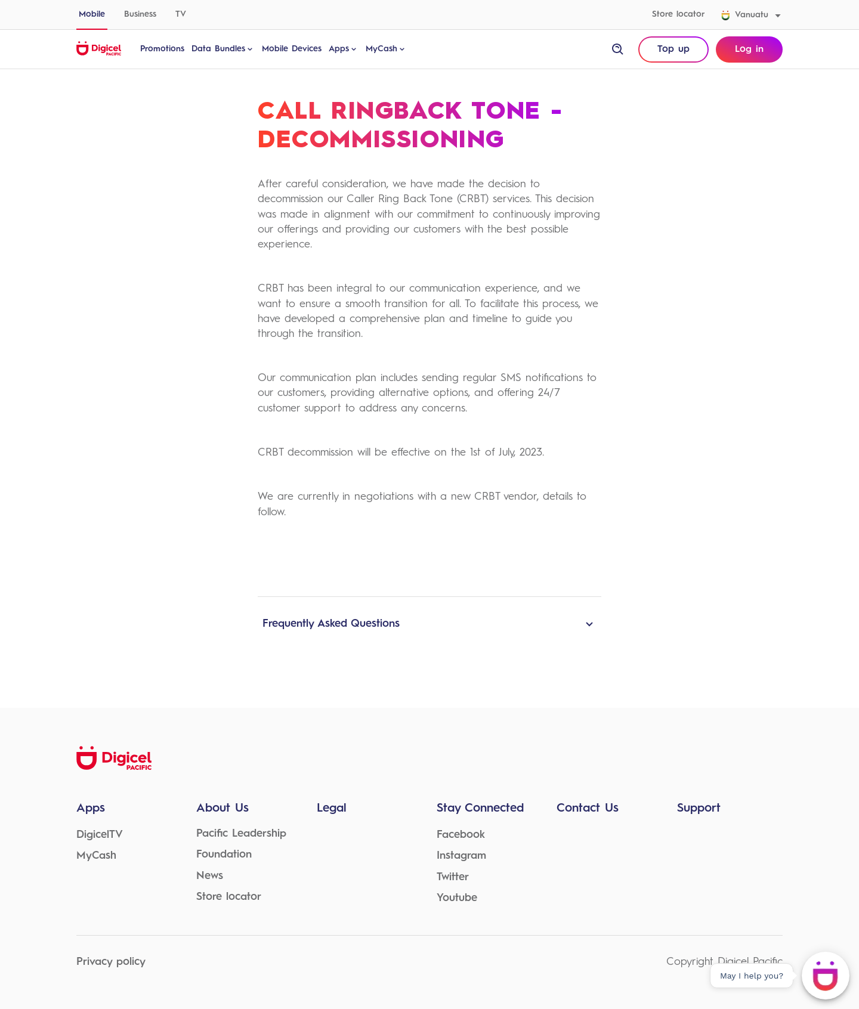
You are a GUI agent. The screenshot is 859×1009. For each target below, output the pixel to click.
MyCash (386, 49)
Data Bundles (223, 49)
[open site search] (618, 49)
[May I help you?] (825, 975)
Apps (344, 49)
